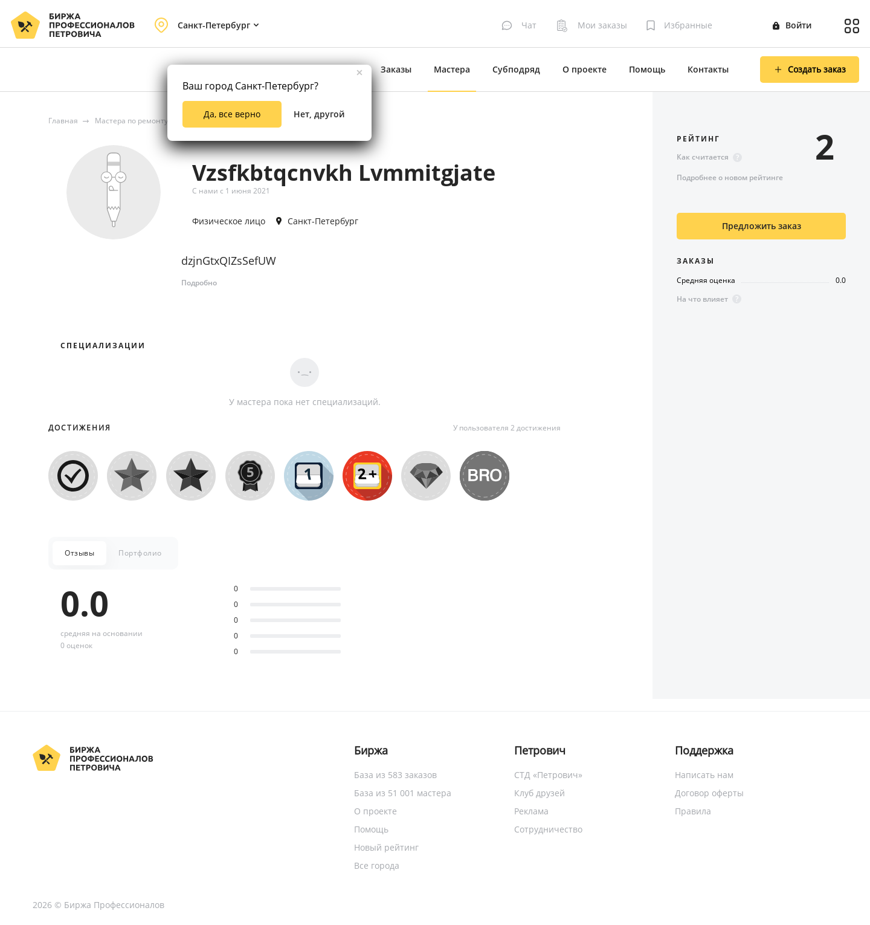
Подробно (199, 283)
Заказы (396, 69)
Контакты (708, 69)
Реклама (531, 811)
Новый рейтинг (386, 847)
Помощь (647, 69)
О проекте (584, 69)
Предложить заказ (761, 226)
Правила (693, 811)
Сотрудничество (548, 829)
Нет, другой (319, 114)
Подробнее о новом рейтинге (730, 177)
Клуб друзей (539, 793)
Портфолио (140, 553)
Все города (376, 865)
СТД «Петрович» (548, 775)
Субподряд (516, 69)
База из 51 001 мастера (402, 793)
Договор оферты (709, 793)
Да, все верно (232, 114)
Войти (792, 25)
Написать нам (704, 775)
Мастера (452, 69)
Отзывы (79, 553)
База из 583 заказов (395, 775)
